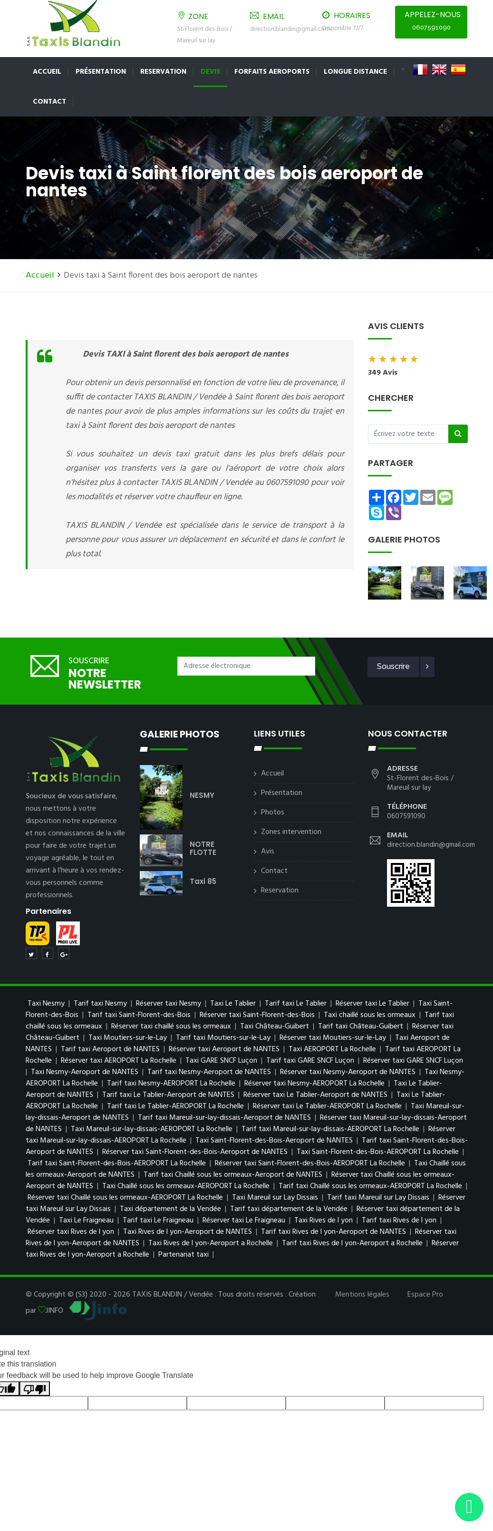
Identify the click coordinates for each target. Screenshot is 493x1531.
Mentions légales (362, 1295)
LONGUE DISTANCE (355, 72)
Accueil (47, 72)
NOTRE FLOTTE (203, 848)
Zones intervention (291, 832)
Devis (210, 72)
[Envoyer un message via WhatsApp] (469, 1507)
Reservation (163, 72)
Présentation (101, 72)
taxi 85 (203, 881)
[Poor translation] (34, 1388)
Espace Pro (425, 1295)
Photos (272, 812)
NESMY (202, 795)
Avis (267, 851)
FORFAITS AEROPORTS (271, 72)
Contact (49, 101)
